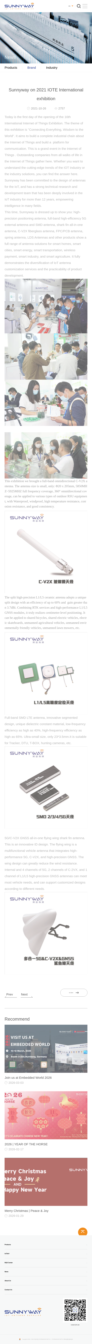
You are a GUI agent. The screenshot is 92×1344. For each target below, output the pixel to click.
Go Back (74, 994)
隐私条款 (71, 1339)
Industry (51, 67)
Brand (31, 67)
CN (70, 6)
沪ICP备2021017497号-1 (45, 1339)
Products (11, 67)
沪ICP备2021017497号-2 (58, 1339)
